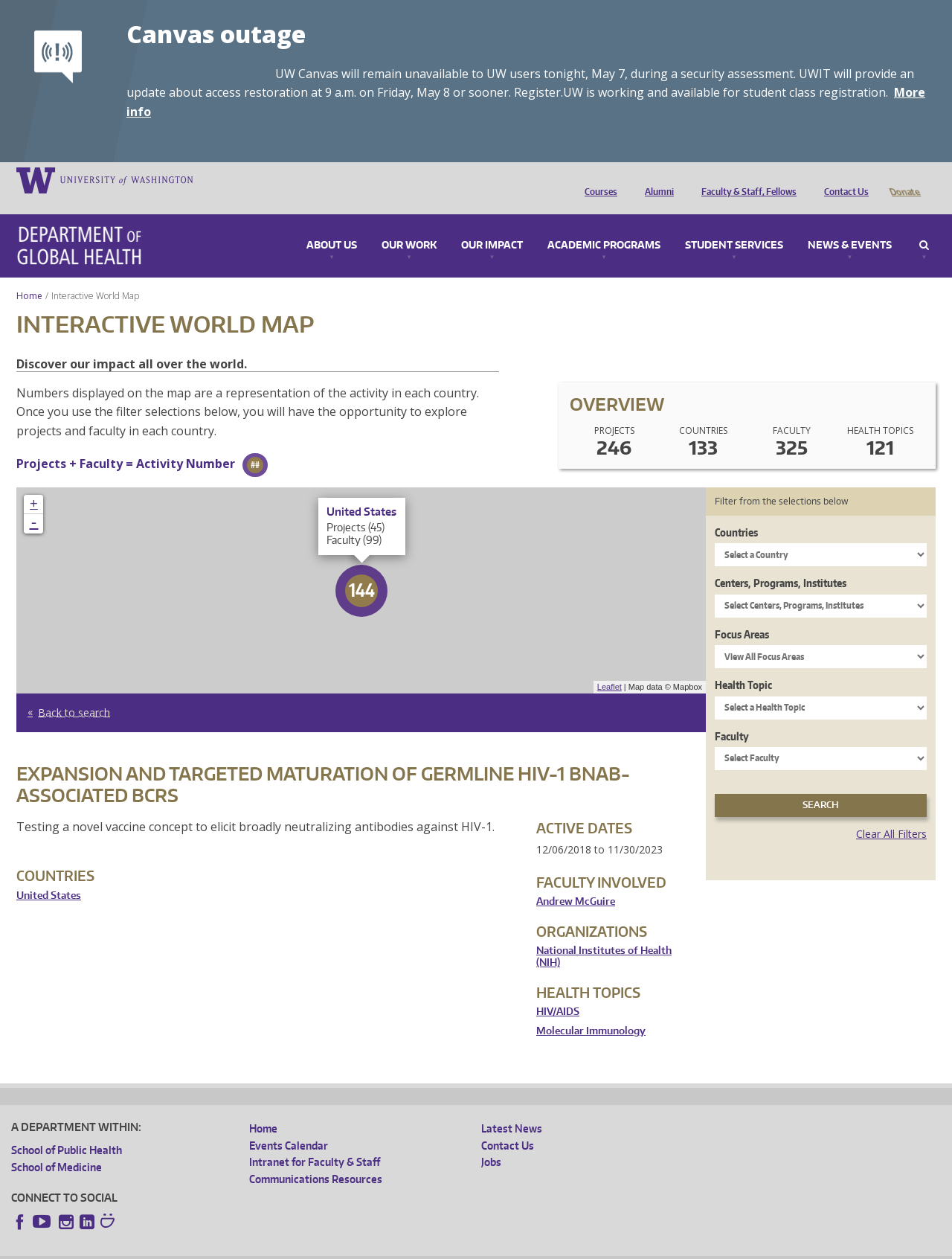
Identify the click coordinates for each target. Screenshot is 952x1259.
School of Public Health (66, 1129)
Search (924, 224)
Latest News (511, 1107)
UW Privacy (208, 1247)
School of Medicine (56, 1146)
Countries (736, 511)
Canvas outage (216, 34)
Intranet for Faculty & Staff (314, 1141)
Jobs (491, 1141)
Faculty (732, 715)
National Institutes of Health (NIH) (604, 935)
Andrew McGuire (575, 880)
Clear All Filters (891, 813)
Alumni (655, 179)
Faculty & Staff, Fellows (745, 179)
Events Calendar (288, 1124)
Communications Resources (315, 1158)
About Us (331, 225)
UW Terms (268, 1247)
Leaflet (609, 665)
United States (48, 874)
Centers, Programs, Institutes (780, 562)
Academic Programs (603, 225)
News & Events (850, 225)
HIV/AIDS (557, 990)
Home (29, 275)
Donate (904, 179)
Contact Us (842, 179)
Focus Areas (742, 613)
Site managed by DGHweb (357, 1247)
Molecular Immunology (591, 1010)
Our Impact (492, 225)
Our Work (409, 225)
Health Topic (743, 664)
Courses (597, 179)
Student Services (734, 225)
